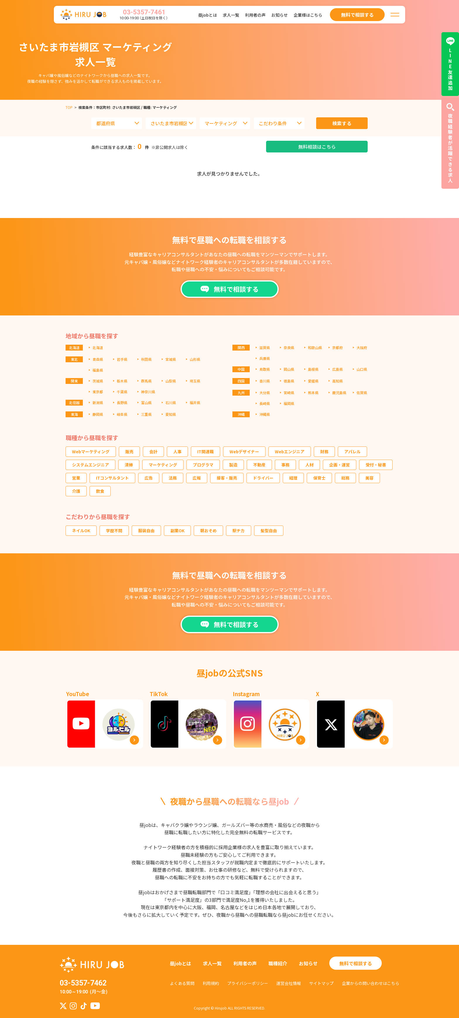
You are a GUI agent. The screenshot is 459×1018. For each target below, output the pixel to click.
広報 (197, 478)
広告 (149, 478)
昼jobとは (207, 15)
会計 (153, 451)
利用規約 (211, 983)
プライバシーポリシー (247, 983)
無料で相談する (355, 963)
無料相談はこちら (317, 146)
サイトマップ (321, 983)
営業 (76, 478)
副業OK (177, 530)
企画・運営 (339, 465)
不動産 (259, 465)
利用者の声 (255, 15)
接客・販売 (227, 478)
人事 (177, 451)
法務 (173, 478)
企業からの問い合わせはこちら (370, 983)
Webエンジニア (289, 451)
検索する (342, 123)
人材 (309, 465)
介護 (76, 491)
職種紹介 (277, 963)
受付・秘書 (376, 465)
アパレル (352, 451)
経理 (293, 478)
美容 (369, 478)
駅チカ (238, 530)
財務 (324, 451)
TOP (69, 107)
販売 (129, 451)
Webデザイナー (244, 451)
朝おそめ (208, 530)
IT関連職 (205, 451)
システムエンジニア (90, 465)
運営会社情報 (288, 983)
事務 (285, 465)
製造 (233, 465)
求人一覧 (231, 15)
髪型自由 (269, 530)
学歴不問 (114, 530)
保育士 (319, 478)
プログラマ (203, 465)
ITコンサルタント (112, 478)
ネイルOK (81, 530)
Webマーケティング (90, 451)
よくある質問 (182, 983)
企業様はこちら (308, 15)
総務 (345, 478)
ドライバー (263, 478)
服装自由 (146, 530)
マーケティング (163, 465)
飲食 (100, 491)
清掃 (129, 465)
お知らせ (279, 15)
